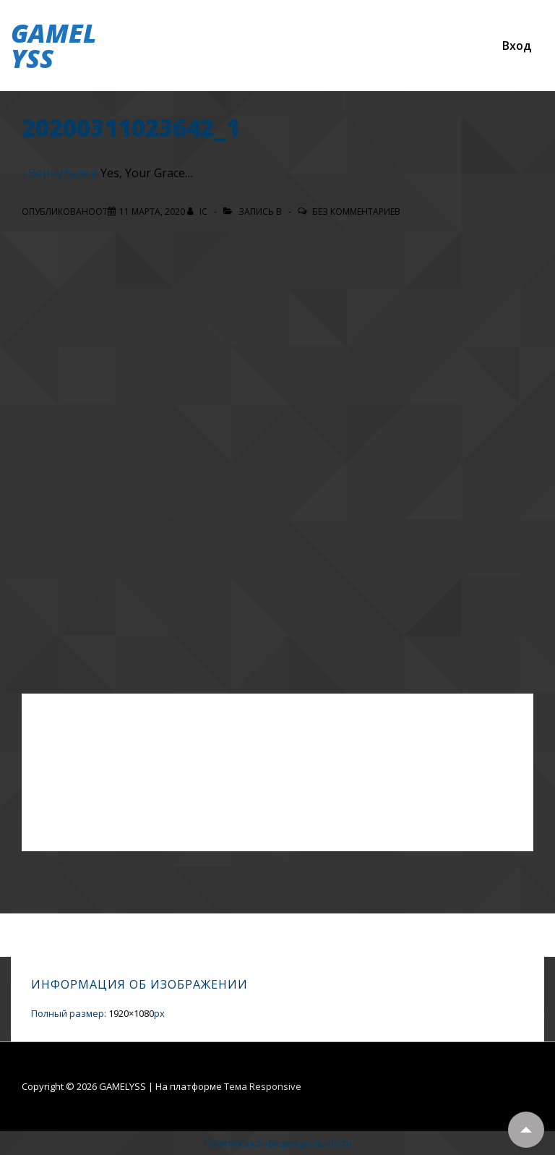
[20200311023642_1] (152, 211)
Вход (516, 46)
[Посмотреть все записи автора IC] (198, 211)
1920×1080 (131, 1013)
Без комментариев (356, 211)
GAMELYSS (53, 45)
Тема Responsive (262, 1086)
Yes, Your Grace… (146, 173)
